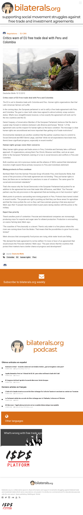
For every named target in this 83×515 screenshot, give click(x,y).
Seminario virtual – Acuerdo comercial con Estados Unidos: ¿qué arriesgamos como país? (34, 367)
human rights (25, 257)
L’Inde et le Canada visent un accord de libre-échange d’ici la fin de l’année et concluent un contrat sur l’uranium (41, 391)
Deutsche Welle (18, 254)
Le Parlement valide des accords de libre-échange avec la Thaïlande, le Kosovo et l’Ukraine (35, 398)
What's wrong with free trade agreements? (28, 433)
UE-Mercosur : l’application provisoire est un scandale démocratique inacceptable (32, 405)
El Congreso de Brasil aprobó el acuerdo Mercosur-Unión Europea (26, 380)
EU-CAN (23, 33)
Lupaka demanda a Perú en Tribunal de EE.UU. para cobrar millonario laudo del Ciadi (32, 373)
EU (17, 257)
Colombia (11, 257)
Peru (34, 257)
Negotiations (12, 33)
